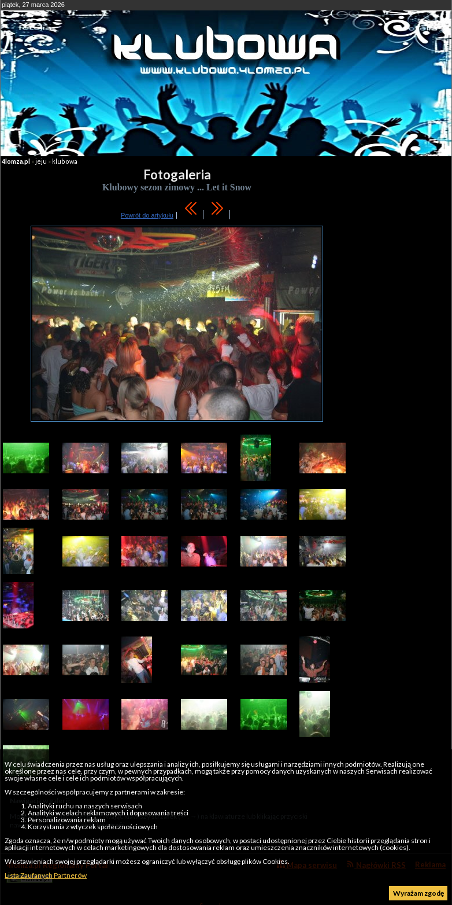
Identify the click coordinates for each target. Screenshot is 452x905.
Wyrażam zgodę (418, 893)
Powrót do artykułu (147, 215)
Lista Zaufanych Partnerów (46, 875)
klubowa (64, 161)
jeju (41, 161)
